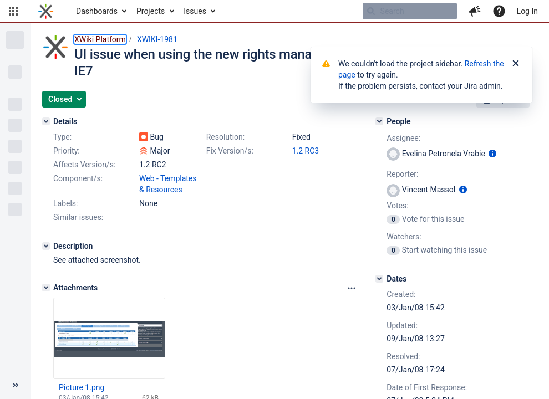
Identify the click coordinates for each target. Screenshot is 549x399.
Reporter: (402, 174)
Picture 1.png (81, 387)
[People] (379, 121)
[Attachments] (46, 287)
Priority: (66, 150)
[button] (13, 11)
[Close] (515, 63)
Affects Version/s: (84, 164)
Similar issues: (78, 217)
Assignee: (403, 138)
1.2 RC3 (305, 150)
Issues (195, 11)
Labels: (65, 203)
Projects (150, 11)
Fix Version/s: (229, 150)
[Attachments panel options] (351, 288)
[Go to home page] (45, 11)
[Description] (46, 246)
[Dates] (379, 279)
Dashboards (97, 11)
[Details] (46, 121)
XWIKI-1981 (157, 39)
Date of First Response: (427, 387)
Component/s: (78, 178)
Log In (527, 11)
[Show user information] (492, 153)
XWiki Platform (100, 39)
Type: (62, 136)
